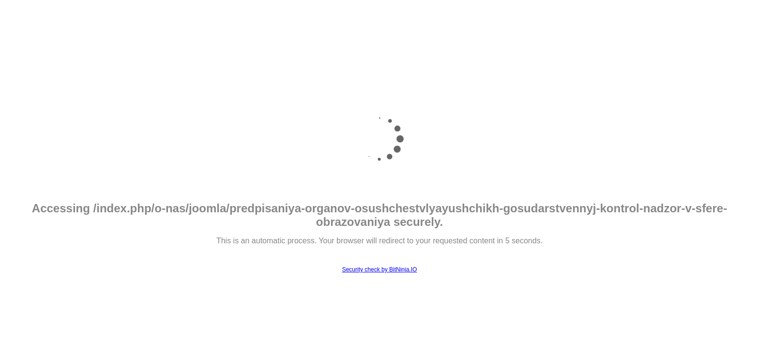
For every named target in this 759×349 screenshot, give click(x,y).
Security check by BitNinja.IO (379, 269)
